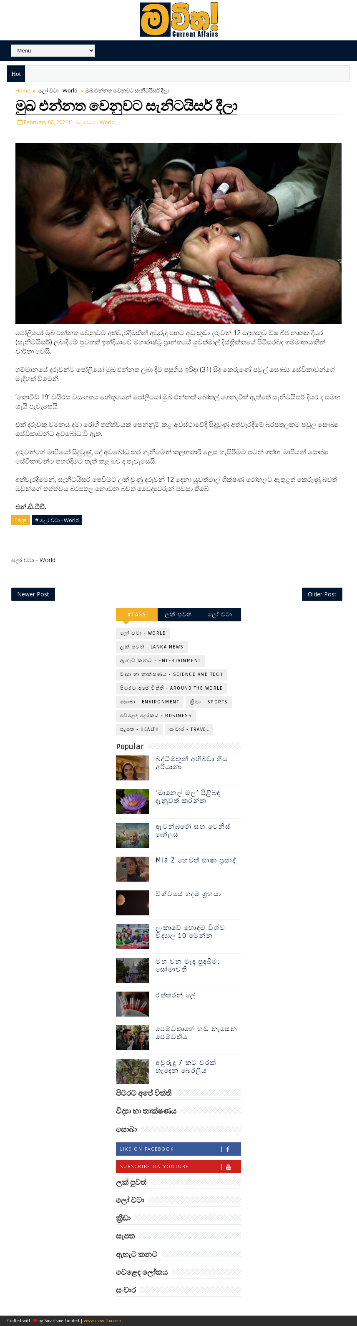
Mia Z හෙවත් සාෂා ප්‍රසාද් (196, 860)
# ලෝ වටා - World (57, 520)
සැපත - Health (139, 729)
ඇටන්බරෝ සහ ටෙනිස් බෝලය (193, 831)
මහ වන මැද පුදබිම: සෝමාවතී (188, 965)
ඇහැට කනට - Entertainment (160, 661)
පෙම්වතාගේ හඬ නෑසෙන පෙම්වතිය (196, 1033)
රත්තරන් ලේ (176, 995)
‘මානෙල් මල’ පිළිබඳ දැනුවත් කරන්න (188, 797)
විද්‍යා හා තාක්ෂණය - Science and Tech (171, 674)
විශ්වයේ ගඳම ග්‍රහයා (188, 894)
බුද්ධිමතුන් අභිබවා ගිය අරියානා (192, 763)
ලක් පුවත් (178, 614)
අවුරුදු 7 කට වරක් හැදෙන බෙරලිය (186, 1067)
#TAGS (137, 614)
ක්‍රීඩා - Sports (209, 702)
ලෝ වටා (220, 614)
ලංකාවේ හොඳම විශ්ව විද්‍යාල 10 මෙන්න (191, 932)
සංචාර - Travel (189, 729)
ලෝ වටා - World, (95, 122)
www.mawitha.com (102, 1321)
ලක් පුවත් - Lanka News (152, 647)
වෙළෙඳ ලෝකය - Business (156, 716)
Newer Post (33, 594)
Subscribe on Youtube (180, 1167)
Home (22, 90)
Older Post (322, 594)
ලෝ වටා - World (58, 90)
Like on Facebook (180, 1149)
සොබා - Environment (149, 702)
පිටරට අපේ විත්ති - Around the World (171, 688)
